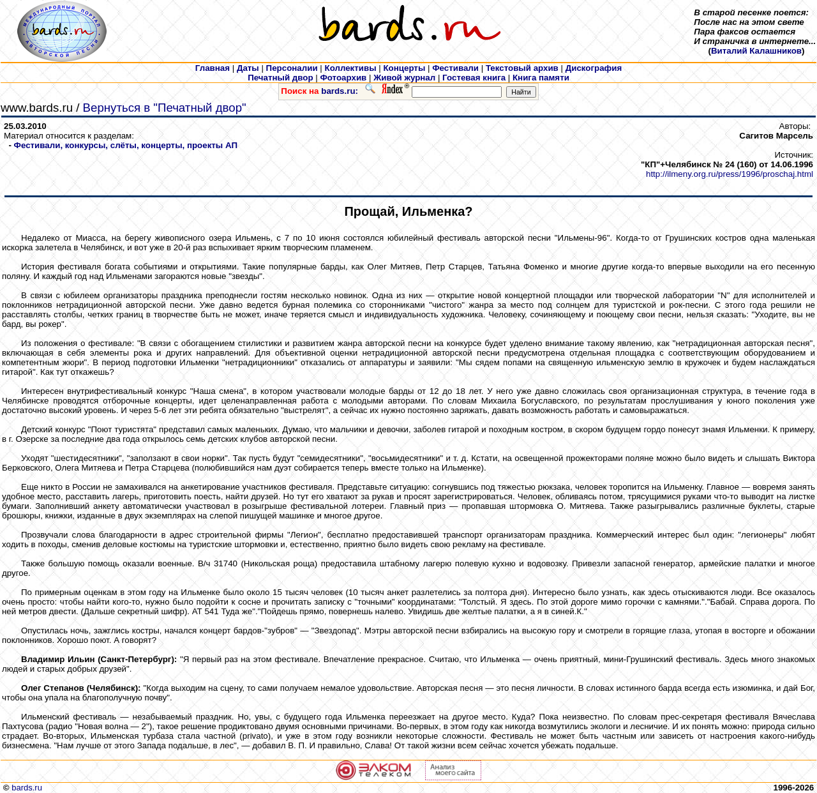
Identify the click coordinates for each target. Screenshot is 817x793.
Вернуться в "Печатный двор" (164, 107)
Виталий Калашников (756, 51)
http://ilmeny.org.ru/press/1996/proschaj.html (729, 174)
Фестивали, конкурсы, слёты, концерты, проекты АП (125, 145)
